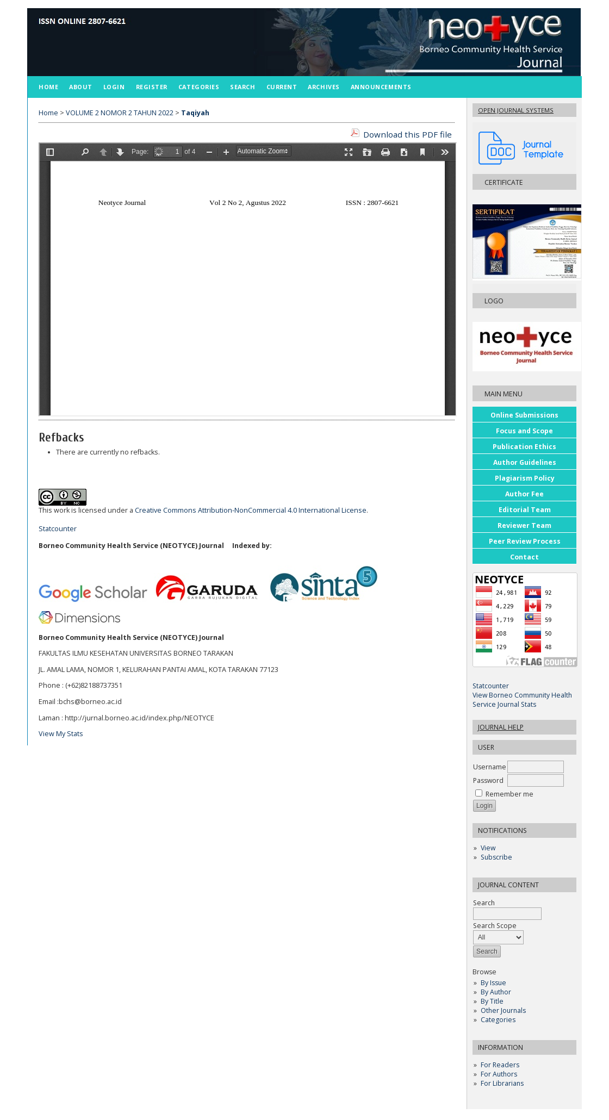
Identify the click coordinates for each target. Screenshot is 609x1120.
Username (489, 766)
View (488, 848)
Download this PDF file (407, 134)
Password (488, 780)
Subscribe (496, 857)
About (80, 87)
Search (242, 87)
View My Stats (61, 733)
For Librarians (502, 1083)
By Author (496, 992)
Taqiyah (195, 112)
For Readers (500, 1064)
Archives (323, 87)
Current (281, 87)
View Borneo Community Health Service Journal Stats (522, 699)
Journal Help (501, 727)
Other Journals (503, 1010)
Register (151, 87)
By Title (492, 1001)
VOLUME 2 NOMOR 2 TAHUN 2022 (119, 112)
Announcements (381, 87)
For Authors (499, 1074)
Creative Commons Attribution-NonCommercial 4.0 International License (250, 510)
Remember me (509, 794)
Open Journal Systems (516, 110)
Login (114, 87)
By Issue (493, 982)
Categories (498, 1019)
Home (48, 87)
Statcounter (491, 685)
